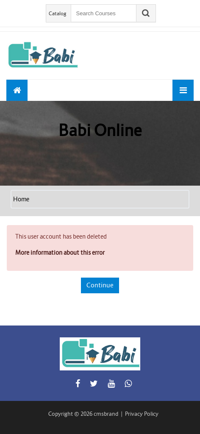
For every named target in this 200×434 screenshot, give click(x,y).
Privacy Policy (141, 413)
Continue (100, 285)
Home (21, 199)
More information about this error (60, 252)
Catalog (58, 13)
